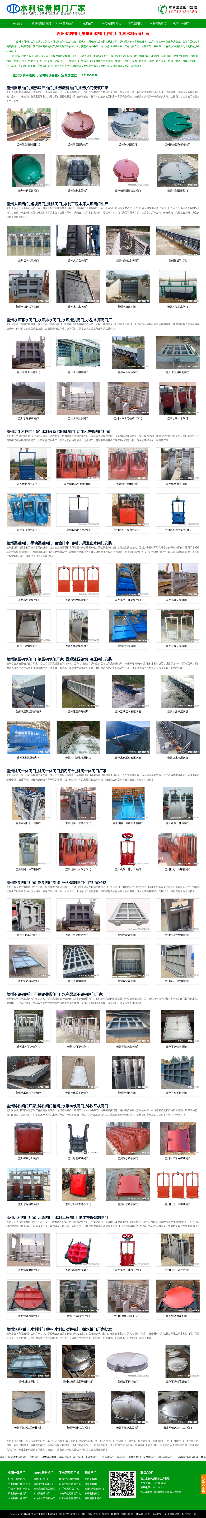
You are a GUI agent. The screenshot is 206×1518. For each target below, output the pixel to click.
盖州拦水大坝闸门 (28, 260)
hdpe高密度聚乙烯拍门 (44, 1489)
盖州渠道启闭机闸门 (28, 530)
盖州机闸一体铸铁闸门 (78, 823)
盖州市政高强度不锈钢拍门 (78, 1381)
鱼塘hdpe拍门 (41, 1479)
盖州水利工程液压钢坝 (128, 757)
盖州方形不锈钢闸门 (177, 1092)
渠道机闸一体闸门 (17, 1493)
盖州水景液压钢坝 (177, 711)
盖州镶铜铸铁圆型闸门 (78, 1269)
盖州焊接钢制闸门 (128, 981)
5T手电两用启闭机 (69, 1488)
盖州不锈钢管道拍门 (177, 1381)
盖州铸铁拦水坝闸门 (128, 260)
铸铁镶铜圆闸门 (41, 23)
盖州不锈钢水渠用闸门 (78, 646)
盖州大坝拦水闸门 (78, 260)
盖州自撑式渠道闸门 (177, 646)
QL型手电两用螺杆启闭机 (69, 1479)
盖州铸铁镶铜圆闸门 (177, 1316)
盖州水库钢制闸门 (78, 372)
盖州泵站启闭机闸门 (78, 530)
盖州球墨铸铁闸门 (78, 1158)
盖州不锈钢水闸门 (128, 1092)
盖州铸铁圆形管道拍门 (178, 144)
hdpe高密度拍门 (42, 1493)
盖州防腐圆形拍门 (78, 144)
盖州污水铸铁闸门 (128, 1158)
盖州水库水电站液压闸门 (128, 418)
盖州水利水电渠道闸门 (78, 599)
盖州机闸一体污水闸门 (78, 869)
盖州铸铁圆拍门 (128, 144)
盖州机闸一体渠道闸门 (128, 599)
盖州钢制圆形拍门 (177, 190)
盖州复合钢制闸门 (28, 981)
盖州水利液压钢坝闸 (28, 757)
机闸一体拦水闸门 (17, 1479)
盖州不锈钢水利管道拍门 (178, 1427)
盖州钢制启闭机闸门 (28, 483)
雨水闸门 (88, 1457)
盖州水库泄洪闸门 (78, 418)
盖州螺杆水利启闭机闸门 (78, 483)
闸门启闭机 (135, 23)
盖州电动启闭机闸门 (177, 483)
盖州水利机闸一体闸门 (28, 823)
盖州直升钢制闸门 (78, 981)
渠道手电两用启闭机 (70, 1498)
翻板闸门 (90, 1472)
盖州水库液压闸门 (28, 418)
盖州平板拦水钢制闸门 (178, 935)
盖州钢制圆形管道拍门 (128, 190)
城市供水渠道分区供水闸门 (66, 1457)
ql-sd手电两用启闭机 (70, 1484)
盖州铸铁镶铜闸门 (28, 1316)
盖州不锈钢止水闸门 (128, 1046)
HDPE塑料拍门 (65, 23)
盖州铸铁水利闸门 (28, 1158)
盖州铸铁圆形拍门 (28, 190)
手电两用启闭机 (111, 23)
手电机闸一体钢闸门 (19, 1484)
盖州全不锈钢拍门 (128, 1381)
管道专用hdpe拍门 (43, 1484)
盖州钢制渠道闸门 (128, 646)
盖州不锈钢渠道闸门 (28, 646)
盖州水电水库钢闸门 (28, 372)
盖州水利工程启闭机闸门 (128, 530)
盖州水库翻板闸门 (128, 372)
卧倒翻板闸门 (92, 1479)
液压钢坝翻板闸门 (94, 1488)
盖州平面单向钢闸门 (28, 935)
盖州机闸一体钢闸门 (177, 823)
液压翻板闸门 (92, 1493)
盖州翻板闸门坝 (178, 260)
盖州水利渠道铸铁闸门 (78, 1204)
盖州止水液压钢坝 (177, 757)
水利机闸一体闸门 (17, 1498)
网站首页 (18, 23)
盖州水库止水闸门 (177, 418)
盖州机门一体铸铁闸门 (178, 1204)
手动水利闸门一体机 (19, 1488)
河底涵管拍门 (175, 1457)
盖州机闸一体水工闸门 (128, 869)
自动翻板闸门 (92, 1484)
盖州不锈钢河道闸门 (177, 1046)
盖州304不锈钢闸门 (78, 1046)
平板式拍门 (118, 1457)
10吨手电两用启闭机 (70, 1493)
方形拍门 (88, 23)
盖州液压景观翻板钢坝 (28, 711)
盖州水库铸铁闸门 (28, 1204)
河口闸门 (44, 1457)
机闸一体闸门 (181, 23)
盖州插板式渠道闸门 (177, 599)
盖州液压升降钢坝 (78, 711)
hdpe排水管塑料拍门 (44, 1498)
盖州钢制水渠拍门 (78, 190)
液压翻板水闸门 (93, 1498)
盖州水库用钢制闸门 (177, 372)
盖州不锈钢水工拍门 (128, 1427)
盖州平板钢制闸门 (128, 935)
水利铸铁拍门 (158, 23)
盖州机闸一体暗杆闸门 (178, 869)
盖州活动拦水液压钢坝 (128, 711)
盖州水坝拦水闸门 (177, 306)
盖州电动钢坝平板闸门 (28, 306)
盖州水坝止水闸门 (128, 306)
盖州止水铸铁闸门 (128, 1204)
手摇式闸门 (101, 1457)
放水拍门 (131, 1457)
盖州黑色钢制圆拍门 (28, 144)
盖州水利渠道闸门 (28, 599)
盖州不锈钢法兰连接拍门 (28, 1427)
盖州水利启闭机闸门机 (178, 530)
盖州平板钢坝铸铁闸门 (78, 935)
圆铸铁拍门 (145, 1457)
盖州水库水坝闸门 (78, 306)
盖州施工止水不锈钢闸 (28, 1092)
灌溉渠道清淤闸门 (27, 1457)
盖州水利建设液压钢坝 (78, 757)
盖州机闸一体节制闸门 (28, 869)
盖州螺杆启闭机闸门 (128, 483)
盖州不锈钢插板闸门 (78, 1316)
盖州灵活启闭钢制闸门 (178, 981)
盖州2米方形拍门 (28, 1381)
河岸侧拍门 (159, 1457)
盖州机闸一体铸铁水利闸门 (127, 823)
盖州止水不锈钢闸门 (28, 1046)
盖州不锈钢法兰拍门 (78, 1427)
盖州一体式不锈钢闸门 (78, 1092)
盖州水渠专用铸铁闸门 (178, 1158)
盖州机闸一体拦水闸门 (178, 1269)
